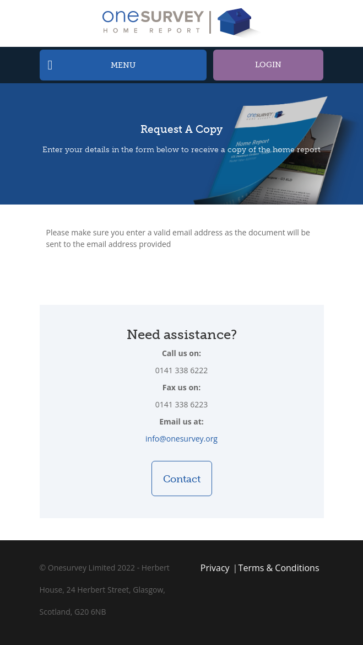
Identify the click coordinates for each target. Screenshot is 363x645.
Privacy (215, 568)
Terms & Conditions (279, 568)
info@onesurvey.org (181, 438)
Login (268, 64)
